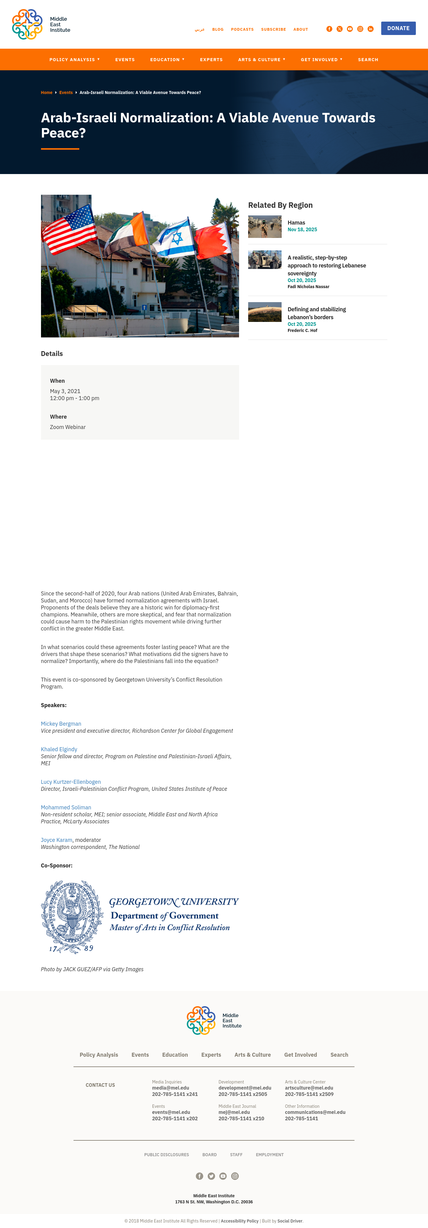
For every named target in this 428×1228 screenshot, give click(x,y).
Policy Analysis (73, 59)
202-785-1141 (301, 1118)
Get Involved (320, 59)
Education (165, 59)
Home (47, 92)
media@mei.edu (170, 1088)
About (300, 29)
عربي (200, 29)
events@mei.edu (171, 1112)
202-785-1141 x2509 (309, 1094)
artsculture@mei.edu (309, 1088)
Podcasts (242, 29)
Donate (398, 28)
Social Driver (289, 1221)
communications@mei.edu (315, 1112)
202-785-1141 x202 (175, 1118)
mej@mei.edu (234, 1112)
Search (368, 59)
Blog (218, 29)
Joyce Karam (57, 839)
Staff (236, 1153)
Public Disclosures (166, 1153)
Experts (211, 59)
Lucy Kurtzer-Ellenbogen (71, 781)
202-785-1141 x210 (241, 1118)
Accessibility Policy (240, 1221)
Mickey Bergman (62, 723)
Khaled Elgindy (59, 749)
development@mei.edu (245, 1088)
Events (125, 59)
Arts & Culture (260, 59)
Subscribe (273, 29)
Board (209, 1153)
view (317, 226)
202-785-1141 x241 (175, 1094)
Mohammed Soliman (66, 807)
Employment (270, 1153)
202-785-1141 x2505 (243, 1094)
